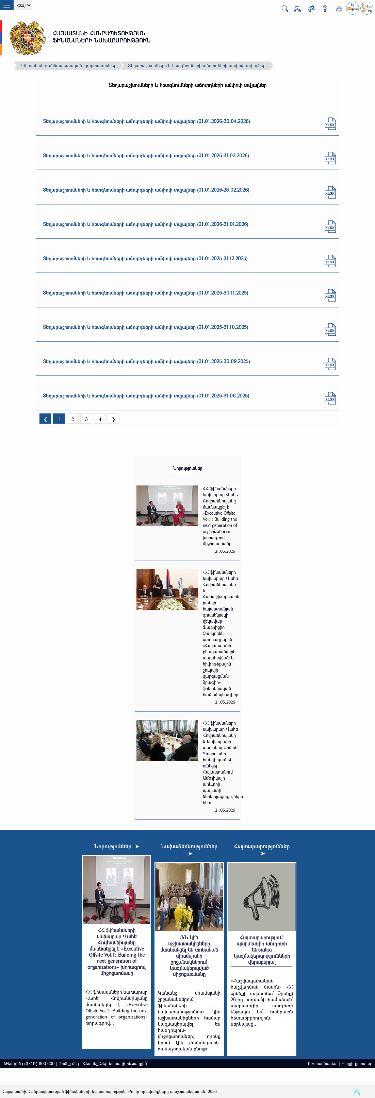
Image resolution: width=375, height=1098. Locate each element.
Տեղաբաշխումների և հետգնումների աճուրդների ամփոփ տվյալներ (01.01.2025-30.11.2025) (145, 292)
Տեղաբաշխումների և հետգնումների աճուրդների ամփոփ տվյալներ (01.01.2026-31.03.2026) (146, 155)
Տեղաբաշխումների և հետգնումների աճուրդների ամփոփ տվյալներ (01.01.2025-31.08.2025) (146, 395)
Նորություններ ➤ (116, 846)
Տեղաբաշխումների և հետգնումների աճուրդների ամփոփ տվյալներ (196, 66)
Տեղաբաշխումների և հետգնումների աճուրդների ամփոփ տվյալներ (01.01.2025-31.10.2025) (145, 327)
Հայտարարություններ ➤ (262, 850)
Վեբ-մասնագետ (322, 1063)
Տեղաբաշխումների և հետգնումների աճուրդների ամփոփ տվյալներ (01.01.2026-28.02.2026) (146, 190)
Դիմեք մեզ (69, 1063)
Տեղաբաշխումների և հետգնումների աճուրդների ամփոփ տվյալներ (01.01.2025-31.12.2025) (145, 258)
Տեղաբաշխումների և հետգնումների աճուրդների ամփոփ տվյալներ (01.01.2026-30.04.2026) (146, 121)
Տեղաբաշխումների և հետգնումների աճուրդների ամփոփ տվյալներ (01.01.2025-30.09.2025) (146, 361)
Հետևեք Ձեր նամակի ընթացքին (115, 1063)
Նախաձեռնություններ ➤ (189, 850)
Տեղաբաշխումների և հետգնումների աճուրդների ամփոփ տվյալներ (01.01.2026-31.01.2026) (145, 224)
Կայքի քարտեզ (356, 1063)
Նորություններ (187, 468)
